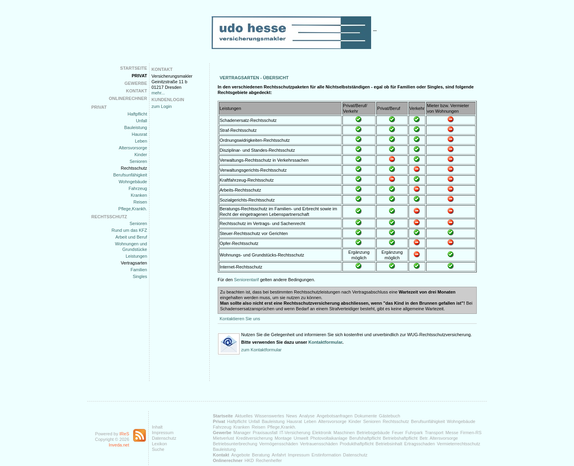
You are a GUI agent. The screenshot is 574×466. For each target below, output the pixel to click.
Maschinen (344, 432)
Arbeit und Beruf (131, 237)
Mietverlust (223, 438)
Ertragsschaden (419, 443)
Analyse (307, 415)
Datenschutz (164, 438)
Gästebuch (389, 415)
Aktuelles (244, 415)
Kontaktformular (325, 342)
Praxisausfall (265, 432)
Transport (434, 432)
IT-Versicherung (294, 432)
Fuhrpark (414, 432)
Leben (141, 141)
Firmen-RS (471, 432)
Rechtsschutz (134, 168)
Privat (139, 75)
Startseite (133, 68)
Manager (241, 432)
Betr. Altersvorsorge (439, 438)
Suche (158, 449)
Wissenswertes (269, 415)
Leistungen (136, 256)
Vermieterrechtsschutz (458, 443)
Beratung (261, 454)
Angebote (240, 454)
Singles (140, 276)
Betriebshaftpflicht (400, 438)
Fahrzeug (138, 188)
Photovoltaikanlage (328, 438)
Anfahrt (279, 454)
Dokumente (365, 415)
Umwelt (301, 438)
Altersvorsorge (133, 147)
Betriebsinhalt (388, 443)
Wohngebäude (133, 181)
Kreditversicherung (254, 438)
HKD (249, 460)
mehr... (158, 92)
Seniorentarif (246, 279)
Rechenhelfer (269, 460)
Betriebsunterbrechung (235, 443)
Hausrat (139, 134)
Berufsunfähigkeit (130, 174)
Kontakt (136, 90)
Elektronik (321, 432)
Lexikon (159, 443)
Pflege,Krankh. (132, 208)
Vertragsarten (134, 262)
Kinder (140, 154)
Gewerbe (135, 83)
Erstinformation (326, 454)
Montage (283, 438)
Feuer (397, 432)
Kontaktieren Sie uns (240, 318)
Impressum (162, 432)
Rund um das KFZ (129, 230)
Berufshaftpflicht (365, 438)
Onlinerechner (128, 98)
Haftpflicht (137, 114)
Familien (138, 269)
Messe (451, 432)
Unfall (141, 120)
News (291, 415)
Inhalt (157, 427)
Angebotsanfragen (334, 415)
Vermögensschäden (278, 443)
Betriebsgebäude (373, 432)
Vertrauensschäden (319, 443)
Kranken (139, 195)
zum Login (161, 106)
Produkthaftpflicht (356, 443)
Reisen (140, 202)
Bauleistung (135, 127)
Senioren (138, 161)
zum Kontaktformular (261, 349)
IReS (124, 433)
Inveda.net (119, 445)
